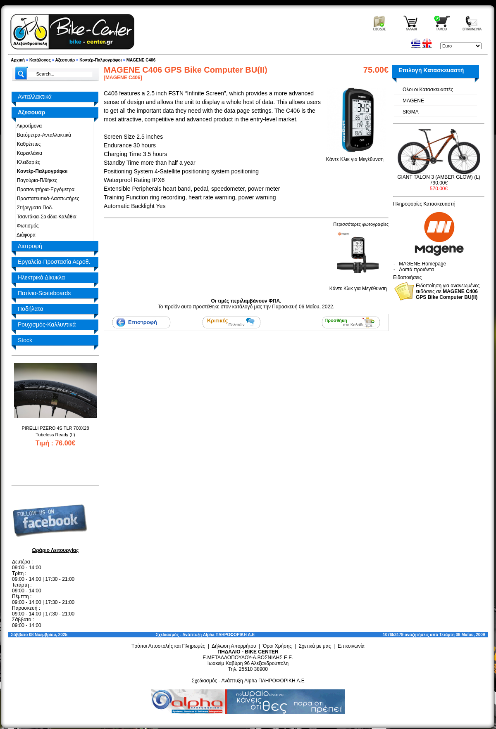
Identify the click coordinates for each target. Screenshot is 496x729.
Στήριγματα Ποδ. (33, 208)
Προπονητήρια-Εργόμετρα (44, 189)
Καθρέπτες (27, 144)
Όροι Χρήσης (277, 646)
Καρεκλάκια (28, 153)
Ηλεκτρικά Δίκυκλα (41, 277)
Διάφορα (25, 235)
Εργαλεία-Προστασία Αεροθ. (54, 261)
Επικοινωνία (351, 646)
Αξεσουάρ (65, 60)
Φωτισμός (26, 226)
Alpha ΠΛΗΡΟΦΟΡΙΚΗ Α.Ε (229, 634)
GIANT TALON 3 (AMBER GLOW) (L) (438, 177)
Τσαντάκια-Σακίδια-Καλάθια (45, 217)
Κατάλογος (40, 60)
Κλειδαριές (27, 162)
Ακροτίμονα (28, 126)
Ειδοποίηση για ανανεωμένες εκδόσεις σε (447, 291)
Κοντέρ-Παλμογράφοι (100, 60)
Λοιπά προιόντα (416, 269)
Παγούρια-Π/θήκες (35, 180)
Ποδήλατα (30, 308)
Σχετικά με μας (315, 646)
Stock (25, 340)
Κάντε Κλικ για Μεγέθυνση (355, 156)
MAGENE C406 (141, 60)
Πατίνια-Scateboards (44, 293)
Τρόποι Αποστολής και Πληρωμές (168, 646)
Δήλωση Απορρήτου (234, 646)
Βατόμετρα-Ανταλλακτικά (42, 135)
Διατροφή (30, 246)
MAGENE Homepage (422, 264)
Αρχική (18, 60)
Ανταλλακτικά (35, 96)
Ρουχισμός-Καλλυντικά (47, 324)
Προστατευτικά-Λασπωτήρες (46, 198)
